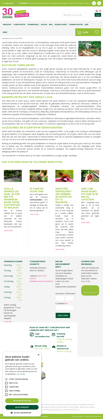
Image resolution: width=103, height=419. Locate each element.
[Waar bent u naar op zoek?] (81, 15)
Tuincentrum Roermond (70, 410)
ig (99, 3)
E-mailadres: (61, 303)
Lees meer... (9, 230)
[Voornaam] (59, 298)
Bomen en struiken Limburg (68, 404)
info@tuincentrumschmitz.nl (41, 281)
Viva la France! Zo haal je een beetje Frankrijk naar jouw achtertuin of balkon (12, 198)
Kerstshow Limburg (48, 407)
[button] (22, 412)
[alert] (22, 384)
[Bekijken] (88, 32)
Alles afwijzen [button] (22, 407)
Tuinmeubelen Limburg (52, 410)
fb (94, 3)
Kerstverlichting (62, 407)
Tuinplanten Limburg (86, 404)
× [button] (38, 355)
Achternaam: (69, 293)
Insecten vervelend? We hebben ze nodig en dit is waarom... (63, 195)
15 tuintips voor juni (37, 190)
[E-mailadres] (64, 307)
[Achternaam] (69, 298)
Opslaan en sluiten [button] (22, 401)
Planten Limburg (51, 404)
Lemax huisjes (74, 407)
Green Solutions (77, 416)
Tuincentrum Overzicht (93, 416)
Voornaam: (59, 293)
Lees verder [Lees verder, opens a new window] (20, 374)
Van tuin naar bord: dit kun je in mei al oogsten (89, 194)
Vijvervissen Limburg (87, 407)
